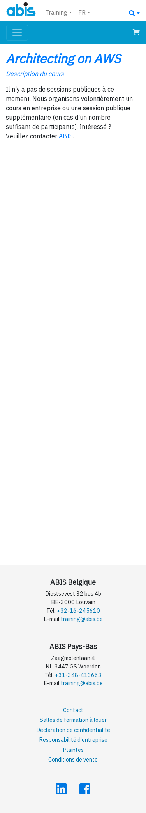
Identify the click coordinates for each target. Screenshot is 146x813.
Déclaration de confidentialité (73, 730)
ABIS (66, 136)
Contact (73, 710)
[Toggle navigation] (17, 33)
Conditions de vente (73, 759)
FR (82, 12)
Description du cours (35, 74)
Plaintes (73, 749)
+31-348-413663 (78, 675)
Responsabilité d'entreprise (73, 739)
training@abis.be (82, 619)
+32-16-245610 (78, 610)
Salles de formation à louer (73, 719)
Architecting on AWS (63, 58)
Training (56, 12)
